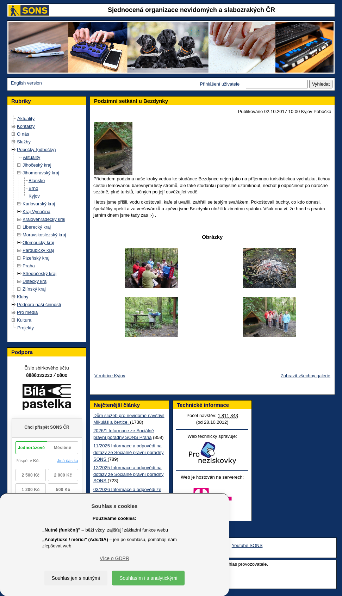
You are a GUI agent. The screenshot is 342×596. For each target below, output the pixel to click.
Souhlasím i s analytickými (148, 578)
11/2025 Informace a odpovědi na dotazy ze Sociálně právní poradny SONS (128, 452)
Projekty (25, 327)
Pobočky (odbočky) (36, 149)
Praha (29, 265)
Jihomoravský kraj (41, 172)
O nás (23, 134)
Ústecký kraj (35, 281)
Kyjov (34, 196)
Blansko (37, 180)
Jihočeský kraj (37, 165)
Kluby (23, 296)
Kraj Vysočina (36, 211)
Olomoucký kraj (38, 242)
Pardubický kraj (38, 250)
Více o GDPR (114, 558)
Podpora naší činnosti (39, 304)
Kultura (24, 320)
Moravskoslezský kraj (44, 234)
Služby (24, 141)
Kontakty (26, 126)
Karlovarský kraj (39, 203)
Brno (33, 188)
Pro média (27, 312)
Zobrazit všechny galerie (305, 375)
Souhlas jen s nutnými (76, 578)
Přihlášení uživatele (220, 84)
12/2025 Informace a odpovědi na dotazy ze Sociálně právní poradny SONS (128, 474)
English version (26, 83)
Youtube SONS (247, 545)
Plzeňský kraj (36, 258)
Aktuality (26, 118)
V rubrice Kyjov (109, 375)
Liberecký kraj (37, 227)
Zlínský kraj (34, 289)
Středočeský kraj (39, 273)
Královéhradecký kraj (44, 219)
